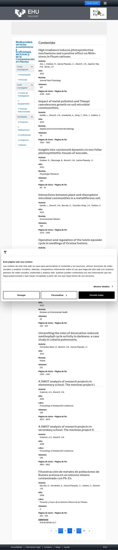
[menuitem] (25, 73)
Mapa (58, 547)
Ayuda (66, 547)
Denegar (21, 295)
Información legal (33, 547)
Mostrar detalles (102, 286)
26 (85, 531)
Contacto (48, 547)
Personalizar (59, 295)
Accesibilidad (16, 547)
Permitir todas (96, 295)
